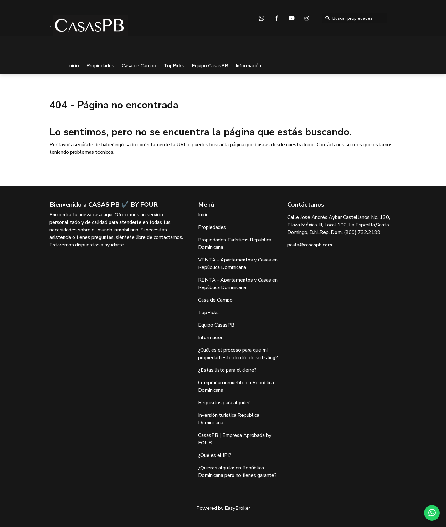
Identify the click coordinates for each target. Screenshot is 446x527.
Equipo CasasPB (210, 65)
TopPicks (174, 65)
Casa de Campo (139, 65)
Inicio (73, 65)
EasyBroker (237, 508)
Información (248, 65)
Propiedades (100, 65)
